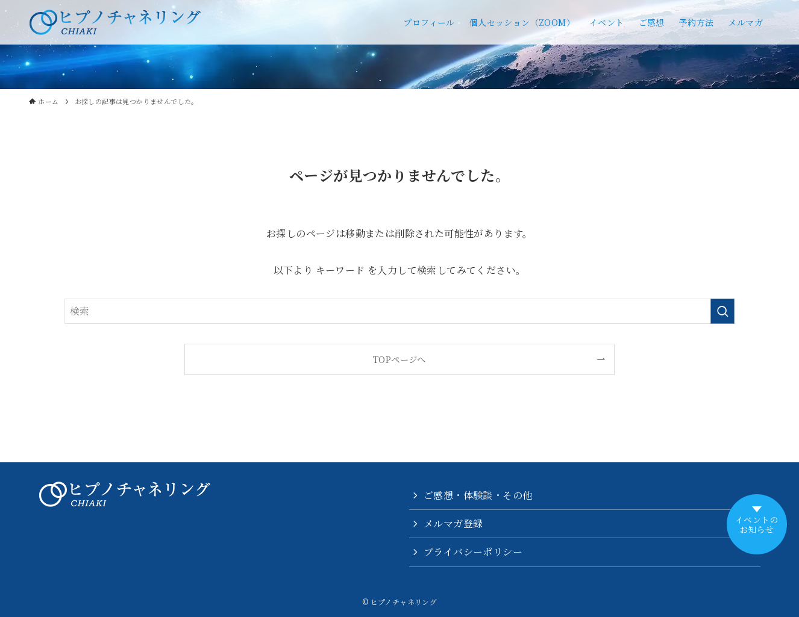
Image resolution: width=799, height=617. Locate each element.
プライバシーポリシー (473, 552)
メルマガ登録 (453, 523)
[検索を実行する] (722, 311)
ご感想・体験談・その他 (478, 495)
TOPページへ (399, 359)
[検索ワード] (399, 311)
